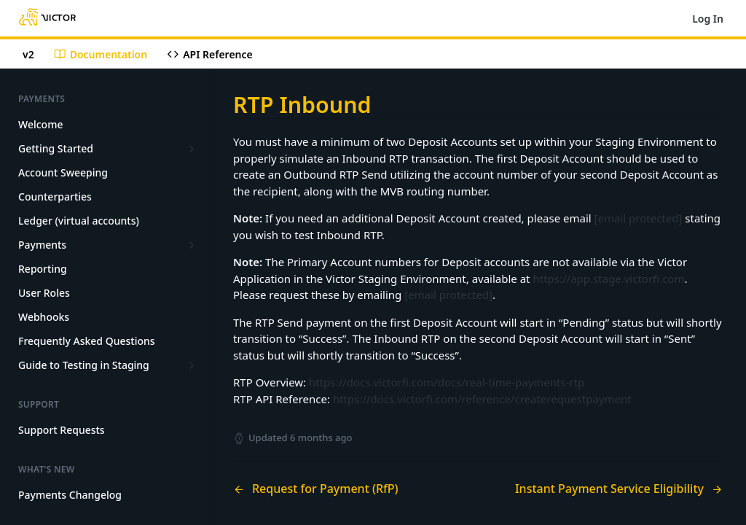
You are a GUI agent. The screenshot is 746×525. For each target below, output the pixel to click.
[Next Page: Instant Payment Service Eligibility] (619, 489)
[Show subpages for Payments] (191, 245)
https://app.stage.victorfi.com (608, 278)
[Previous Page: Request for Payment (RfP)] (338, 489)
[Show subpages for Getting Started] (191, 149)
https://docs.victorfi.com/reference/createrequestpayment (482, 399)
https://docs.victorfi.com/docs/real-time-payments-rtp (446, 382)
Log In (707, 19)
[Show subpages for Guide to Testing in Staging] (191, 365)
